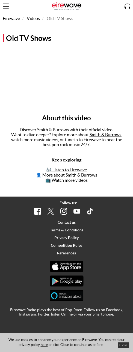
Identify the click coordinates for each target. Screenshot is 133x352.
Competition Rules (66, 245)
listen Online (62, 314)
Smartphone (103, 314)
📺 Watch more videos (66, 180)
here (44, 345)
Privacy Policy (66, 237)
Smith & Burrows (105, 134)
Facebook (114, 310)
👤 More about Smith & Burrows (66, 174)
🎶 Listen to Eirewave (66, 169)
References (66, 253)
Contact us (67, 222)
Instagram (27, 314)
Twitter (43, 314)
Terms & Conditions (66, 230)
